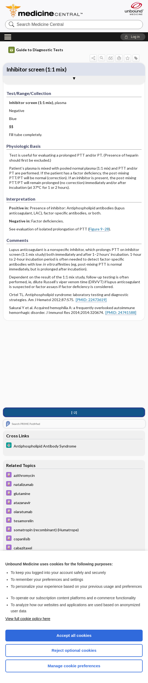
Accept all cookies (74, 635)
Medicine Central (47, 11)
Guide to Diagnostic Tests (35, 50)
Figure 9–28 (99, 229)
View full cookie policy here (27, 619)
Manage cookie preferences (74, 666)
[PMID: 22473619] (91, 299)
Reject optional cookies (74, 650)
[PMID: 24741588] (120, 312)
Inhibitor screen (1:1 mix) (36, 69)
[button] (132, 36)
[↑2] (74, 412)
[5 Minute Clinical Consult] (74, 446)
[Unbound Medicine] (132, 8)
